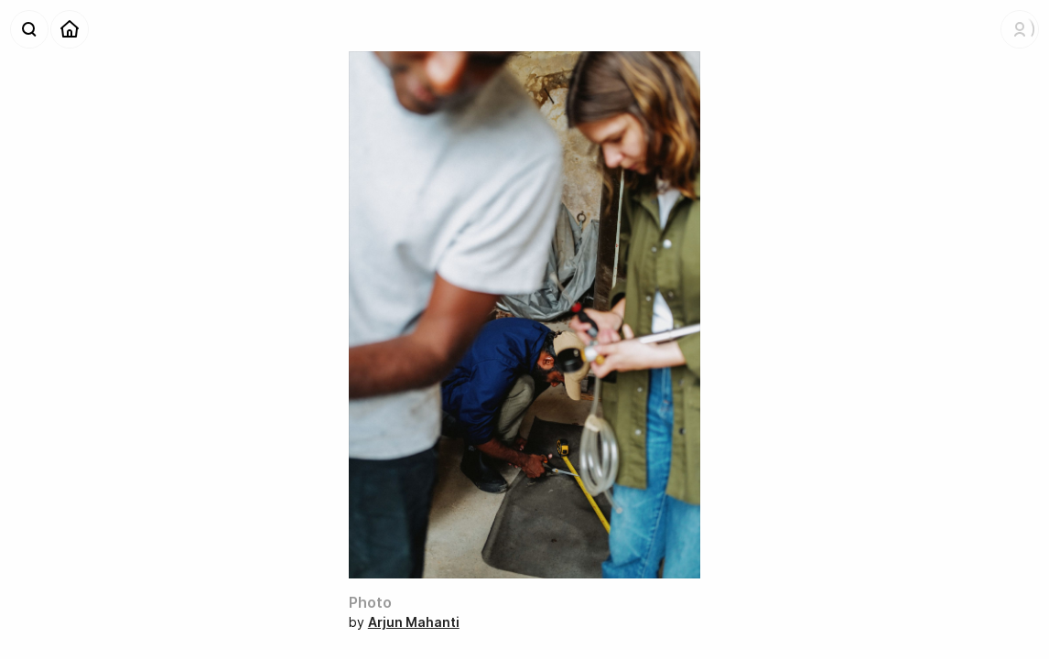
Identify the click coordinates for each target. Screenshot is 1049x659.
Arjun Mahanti (414, 622)
